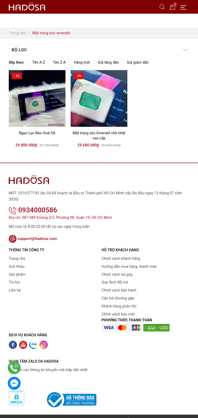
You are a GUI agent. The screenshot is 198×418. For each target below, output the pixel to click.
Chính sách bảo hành (119, 290)
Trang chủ (17, 258)
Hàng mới (79, 62)
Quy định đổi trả (115, 282)
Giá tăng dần (106, 62)
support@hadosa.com (33, 238)
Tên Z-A (57, 62)
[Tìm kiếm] (162, 7)
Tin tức (14, 282)
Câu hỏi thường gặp (118, 298)
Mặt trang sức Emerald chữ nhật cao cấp (99, 135)
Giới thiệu (16, 266)
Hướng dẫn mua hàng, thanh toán (129, 266)
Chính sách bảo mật (118, 314)
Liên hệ (15, 290)
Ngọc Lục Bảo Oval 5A (37, 133)
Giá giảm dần (135, 62)
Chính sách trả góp (117, 274)
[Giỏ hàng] (172, 7)
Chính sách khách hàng (121, 258)
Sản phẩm (17, 274)
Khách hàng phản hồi (119, 306)
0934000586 (33, 210)
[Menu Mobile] (184, 7)
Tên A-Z (36, 62)
